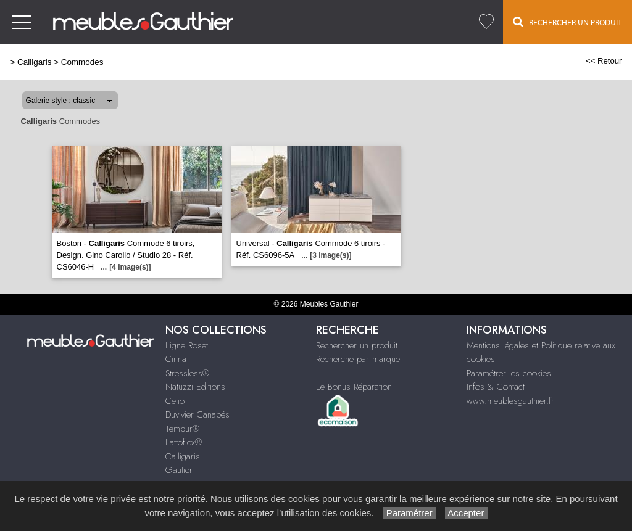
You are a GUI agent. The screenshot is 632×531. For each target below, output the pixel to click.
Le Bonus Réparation (354, 386)
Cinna (175, 359)
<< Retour (604, 60)
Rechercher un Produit (567, 21)
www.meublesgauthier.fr (510, 401)
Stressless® (187, 373)
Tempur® (182, 428)
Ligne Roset (186, 345)
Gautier (179, 470)
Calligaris (34, 62)
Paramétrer (408, 513)
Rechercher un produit (356, 345)
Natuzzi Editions (195, 386)
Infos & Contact (496, 386)
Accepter (466, 513)
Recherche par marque (358, 359)
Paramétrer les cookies (509, 373)
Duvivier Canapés (197, 414)
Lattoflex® (183, 442)
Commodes (82, 62)
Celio (175, 401)
